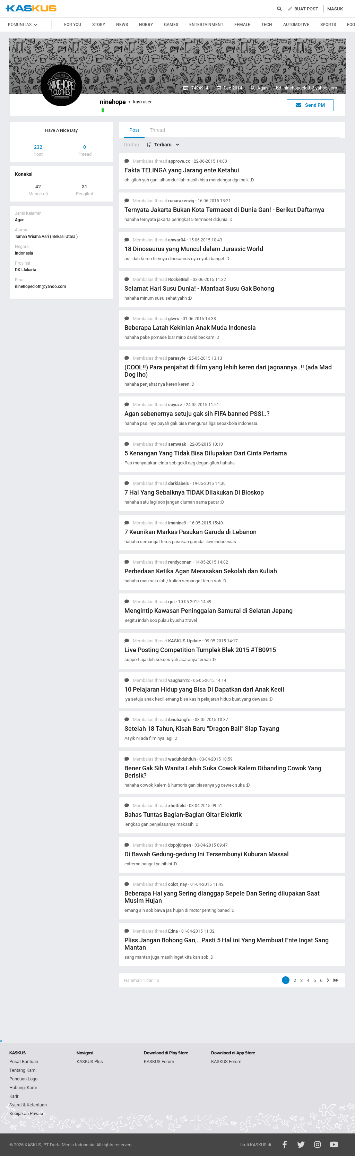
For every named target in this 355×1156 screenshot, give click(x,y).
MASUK (335, 8)
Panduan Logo (23, 1078)
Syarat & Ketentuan (28, 1104)
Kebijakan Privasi (26, 1113)
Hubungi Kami (23, 1087)
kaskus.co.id (31, 8)
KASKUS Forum (159, 1061)
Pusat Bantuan (23, 1061)
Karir (13, 1096)
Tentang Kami (22, 1070)
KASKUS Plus (90, 1061)
